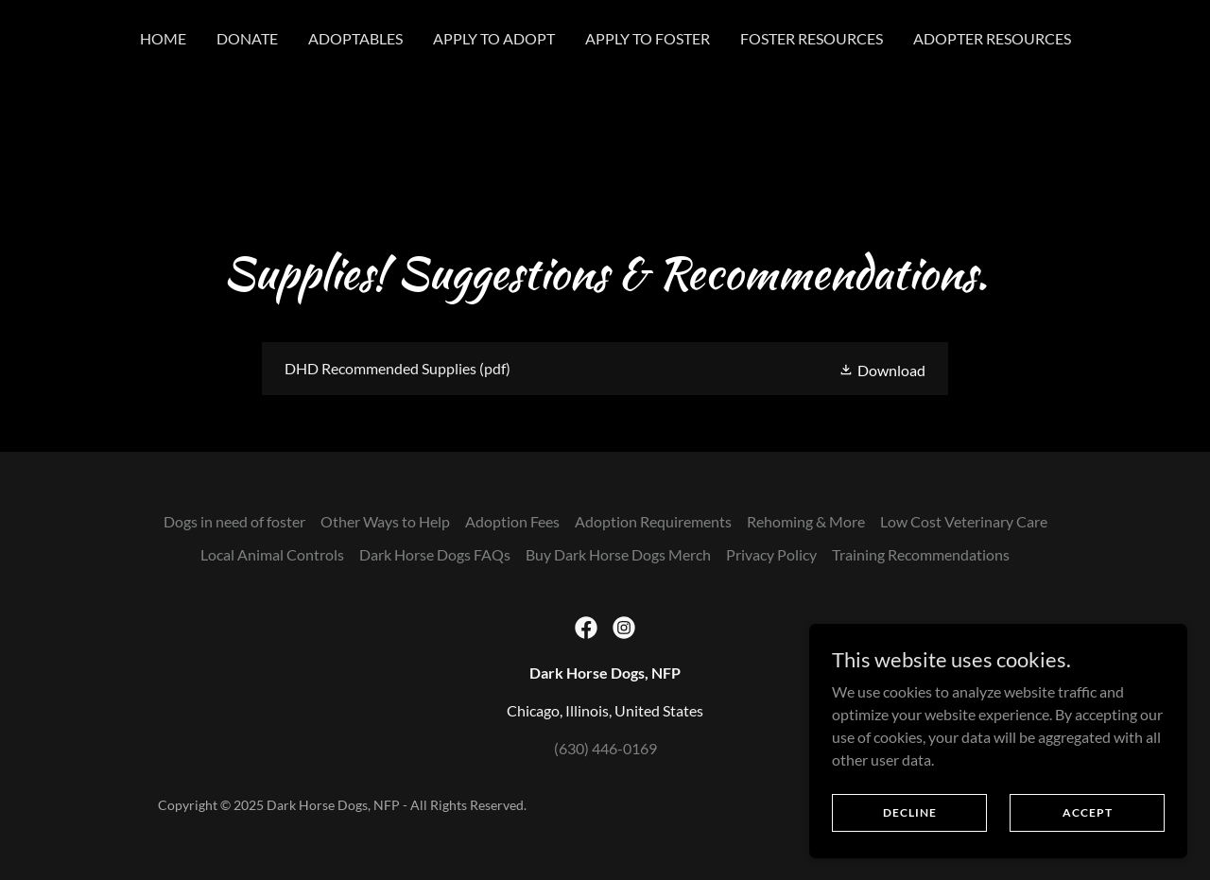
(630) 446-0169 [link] (605, 748)
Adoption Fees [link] (512, 521)
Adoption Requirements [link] (653, 521)
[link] (604, 368)
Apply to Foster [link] (647, 38)
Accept (1088, 812)
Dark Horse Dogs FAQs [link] (434, 554)
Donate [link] (247, 38)
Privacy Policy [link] (771, 554)
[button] (881, 368)
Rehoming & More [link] (806, 521)
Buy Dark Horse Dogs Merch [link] (618, 554)
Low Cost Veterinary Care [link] (963, 521)
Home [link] (163, 38)
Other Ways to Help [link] (385, 521)
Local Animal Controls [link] (272, 554)
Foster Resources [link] (811, 38)
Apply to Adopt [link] (494, 38)
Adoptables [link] (355, 38)
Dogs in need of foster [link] (234, 521)
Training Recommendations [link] (921, 554)
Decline (910, 812)
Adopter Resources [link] (992, 38)
